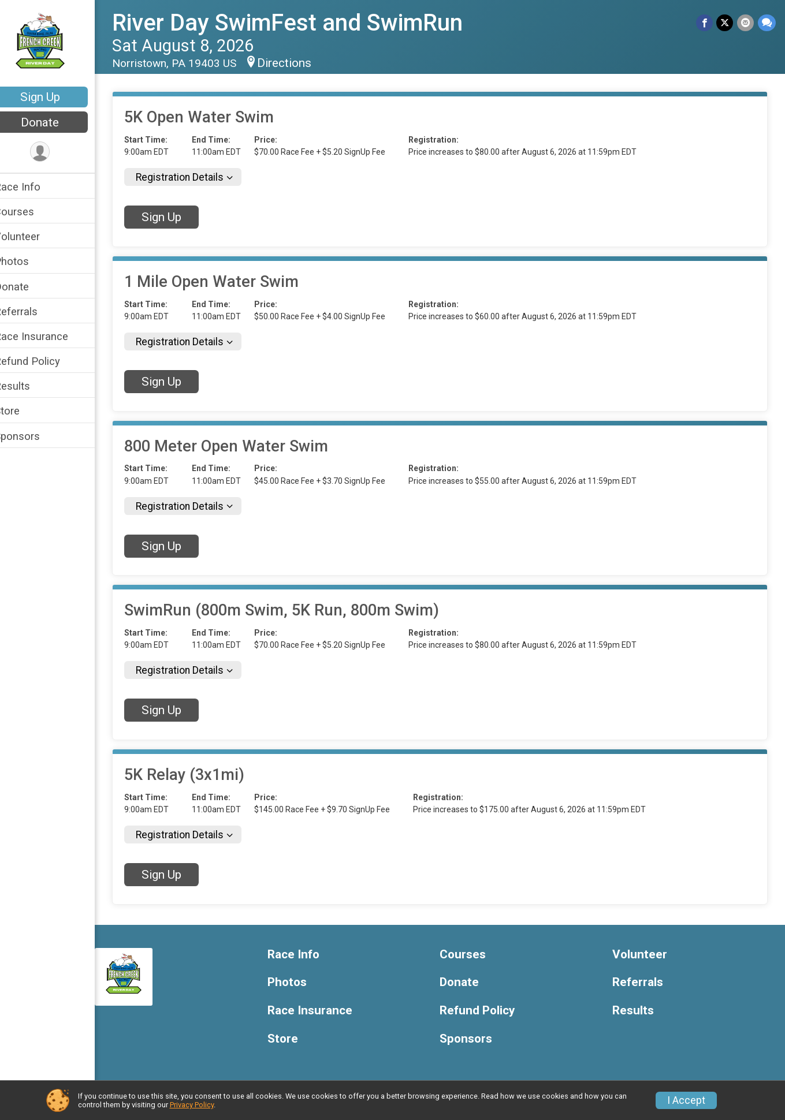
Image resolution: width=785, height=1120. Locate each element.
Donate (55, 122)
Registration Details (195, 177)
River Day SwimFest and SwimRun (302, 22)
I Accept (686, 1100)
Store (22, 411)
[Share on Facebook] (705, 22)
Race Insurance (46, 336)
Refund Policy (42, 361)
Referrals (31, 311)
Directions (299, 63)
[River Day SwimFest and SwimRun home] (55, 44)
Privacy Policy (192, 1104)
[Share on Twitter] (725, 22)
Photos (26, 261)
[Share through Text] (767, 22)
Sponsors (32, 436)
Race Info (32, 187)
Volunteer (32, 236)
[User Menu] (55, 152)
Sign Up (55, 97)
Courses (29, 212)
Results (27, 386)
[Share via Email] (746, 22)
